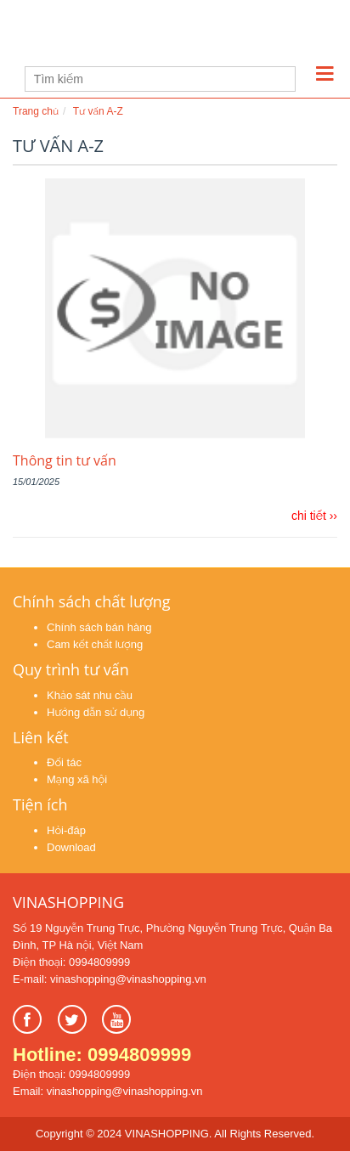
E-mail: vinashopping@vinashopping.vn (109, 979)
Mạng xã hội (77, 779)
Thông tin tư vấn (64, 460)
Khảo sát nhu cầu (90, 695)
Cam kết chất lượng (95, 644)
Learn (119, 35)
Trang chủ (36, 111)
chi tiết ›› (314, 515)
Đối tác (64, 762)
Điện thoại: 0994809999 (71, 962)
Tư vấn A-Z (98, 111)
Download (71, 847)
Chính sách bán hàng (99, 627)
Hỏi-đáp (66, 830)
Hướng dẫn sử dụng (95, 712)
